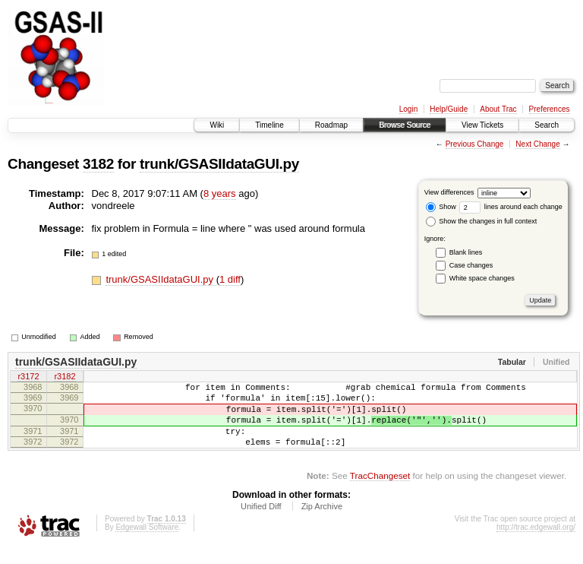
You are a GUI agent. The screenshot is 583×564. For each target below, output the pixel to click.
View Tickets (482, 125)
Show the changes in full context (481, 221)
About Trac (498, 109)
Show (441, 207)
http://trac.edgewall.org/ (535, 543)
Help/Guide (449, 109)
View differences (449, 192)
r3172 (28, 377)
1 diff (230, 279)
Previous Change (475, 144)
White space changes (482, 278)
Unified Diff (261, 522)
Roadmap (331, 125)
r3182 (64, 377)
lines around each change (511, 207)
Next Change (537, 144)
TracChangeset (380, 491)
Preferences (549, 109)
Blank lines (466, 252)
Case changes (471, 265)
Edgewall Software (146, 543)
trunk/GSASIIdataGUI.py (219, 164)
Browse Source (404, 125)
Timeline (269, 125)
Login (408, 109)
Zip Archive (321, 522)
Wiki (217, 125)
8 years (219, 193)
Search (546, 125)
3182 (98, 164)
